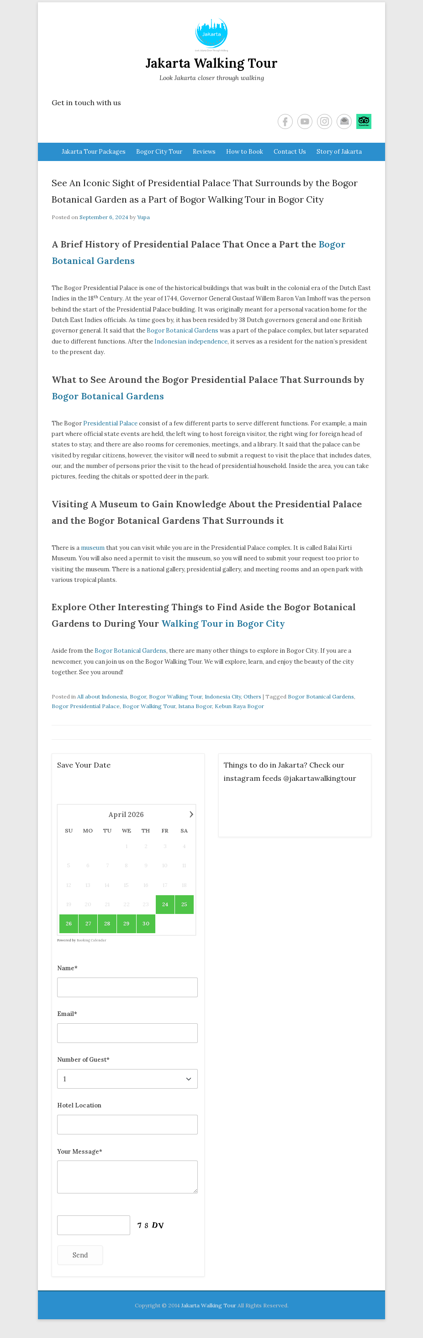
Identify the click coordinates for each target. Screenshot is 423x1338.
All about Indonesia (102, 696)
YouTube (304, 121)
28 (107, 923)
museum (93, 548)
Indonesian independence (190, 341)
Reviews (204, 152)
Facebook (285, 121)
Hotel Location (79, 1105)
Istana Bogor (195, 706)
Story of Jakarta (339, 152)
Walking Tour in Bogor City (223, 623)
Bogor (138, 696)
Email (344, 121)
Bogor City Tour (159, 152)
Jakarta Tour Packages (94, 152)
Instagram (324, 121)
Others (252, 696)
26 (69, 923)
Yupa (143, 217)
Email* (67, 1014)
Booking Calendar (91, 940)
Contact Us (290, 152)
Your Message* (79, 1151)
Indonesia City (223, 696)
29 (126, 923)
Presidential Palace (110, 423)
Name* (67, 968)
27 (88, 923)
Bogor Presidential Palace (86, 706)
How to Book (244, 152)
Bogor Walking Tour (175, 696)
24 (165, 904)
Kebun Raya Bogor (239, 706)
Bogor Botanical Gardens (182, 330)
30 (146, 923)
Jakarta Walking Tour (212, 63)
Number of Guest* (83, 1060)
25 (184, 904)
